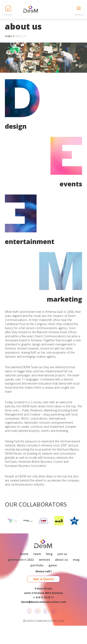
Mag (76, 560)
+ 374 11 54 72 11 (43, 597)
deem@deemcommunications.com (43, 602)
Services (44, 560)
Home (8, 36)
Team (37, 554)
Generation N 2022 (21, 560)
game (53, 565)
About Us (21, 36)
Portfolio (37, 565)
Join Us (62, 554)
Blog (49, 554)
